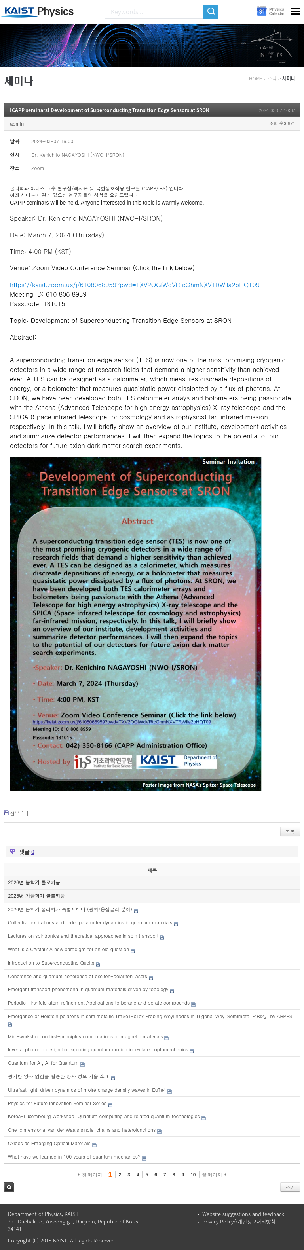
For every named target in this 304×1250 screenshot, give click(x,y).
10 (193, 1175)
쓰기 (290, 1187)
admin (17, 123)
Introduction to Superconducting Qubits (51, 962)
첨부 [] (19, 813)
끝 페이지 (214, 1175)
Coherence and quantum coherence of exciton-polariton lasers (77, 976)
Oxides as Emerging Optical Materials (49, 1143)
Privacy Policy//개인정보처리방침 (239, 1221)
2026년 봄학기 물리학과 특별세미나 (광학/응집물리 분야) (70, 909)
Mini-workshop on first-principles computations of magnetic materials (85, 1036)
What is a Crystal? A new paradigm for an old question (68, 949)
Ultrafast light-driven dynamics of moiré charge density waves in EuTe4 (87, 1089)
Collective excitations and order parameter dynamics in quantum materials (90, 922)
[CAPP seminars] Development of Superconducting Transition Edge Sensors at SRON (109, 110)
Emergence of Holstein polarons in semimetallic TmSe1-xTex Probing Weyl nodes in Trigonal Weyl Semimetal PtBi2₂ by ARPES (150, 1016)
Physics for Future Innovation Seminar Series (57, 1103)
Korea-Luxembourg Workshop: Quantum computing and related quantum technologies (104, 1116)
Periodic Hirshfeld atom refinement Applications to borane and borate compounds (99, 1002)
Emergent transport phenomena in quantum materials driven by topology (88, 989)
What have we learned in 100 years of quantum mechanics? (74, 1156)
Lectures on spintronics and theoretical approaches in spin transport (83, 935)
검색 (9, 1187)
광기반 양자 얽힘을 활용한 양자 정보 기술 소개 (58, 1076)
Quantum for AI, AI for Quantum (43, 1062)
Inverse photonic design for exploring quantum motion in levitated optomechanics (98, 1049)
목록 (290, 831)
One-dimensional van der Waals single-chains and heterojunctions (82, 1129)
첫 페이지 (90, 1175)
